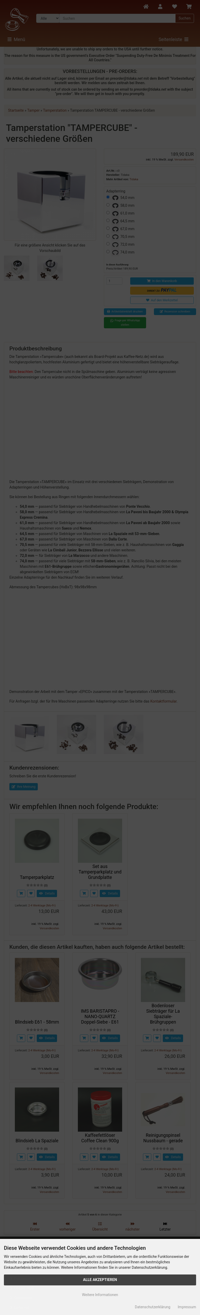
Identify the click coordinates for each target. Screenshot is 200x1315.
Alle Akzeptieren (100, 1280)
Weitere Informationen (100, 1295)
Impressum (187, 1307)
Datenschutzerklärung (152, 1307)
